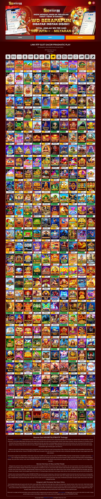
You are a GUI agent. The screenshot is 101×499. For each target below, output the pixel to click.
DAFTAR (80, 37)
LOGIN (20, 37)
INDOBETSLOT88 (48, 498)
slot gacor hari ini (18, 439)
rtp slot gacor (61, 492)
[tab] (8, 56)
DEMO (50, 37)
